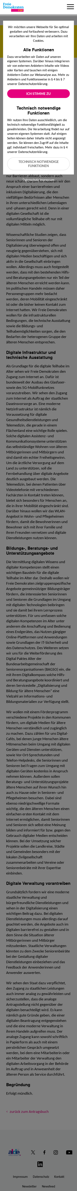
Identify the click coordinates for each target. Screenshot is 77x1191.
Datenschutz (31, 180)
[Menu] (70, 7)
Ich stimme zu (38, 93)
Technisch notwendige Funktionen (38, 163)
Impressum (47, 180)
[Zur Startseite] (13, 7)
